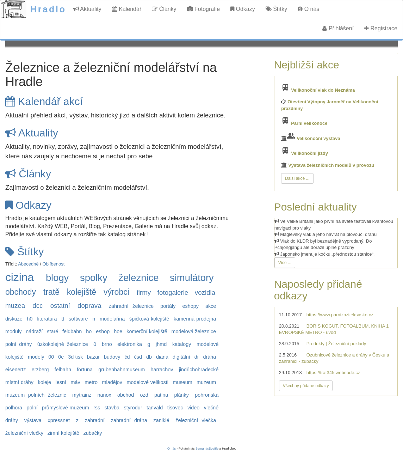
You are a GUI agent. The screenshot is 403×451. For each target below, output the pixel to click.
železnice (138, 277)
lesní (61, 382)
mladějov (112, 382)
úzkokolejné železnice (62, 344)
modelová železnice (194, 331)
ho (89, 331)
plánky (181, 395)
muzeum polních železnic (35, 395)
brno (107, 344)
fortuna (85, 369)
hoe (118, 331)
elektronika (129, 344)
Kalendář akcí (44, 101)
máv (75, 382)
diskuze (14, 319)
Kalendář (127, 9)
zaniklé (161, 420)
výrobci (116, 292)
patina (161, 395)
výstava (33, 420)
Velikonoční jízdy (309, 153)
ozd (144, 395)
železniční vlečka (195, 420)
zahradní (95, 420)
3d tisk (75, 357)
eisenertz (15, 369)
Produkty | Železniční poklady (336, 343)
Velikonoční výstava (318, 138)
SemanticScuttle (207, 448)
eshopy (190, 306)
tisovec (175, 407)
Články (164, 9)
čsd (138, 357)
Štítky (276, 9)
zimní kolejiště (63, 433)
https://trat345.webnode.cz (333, 372)
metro (91, 382)
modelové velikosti (147, 382)
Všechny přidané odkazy (306, 385)
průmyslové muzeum (65, 407)
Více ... (284, 262)
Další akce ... (297, 178)
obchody (20, 292)
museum (182, 382)
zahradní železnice (131, 306)
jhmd (161, 344)
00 (51, 357)
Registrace (380, 28)
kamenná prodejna (195, 319)
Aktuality (87, 9)
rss (96, 407)
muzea (15, 305)
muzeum (206, 382)
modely (36, 357)
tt (62, 319)
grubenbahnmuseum (121, 369)
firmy (144, 292)
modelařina (112, 319)
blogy (57, 277)
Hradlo (48, 9)
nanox (104, 395)
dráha (209, 357)
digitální (181, 357)
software (78, 319)
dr (196, 357)
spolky (93, 277)
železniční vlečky (24, 433)
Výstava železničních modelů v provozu (331, 165)
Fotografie (203, 9)
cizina (19, 277)
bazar (93, 357)
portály (167, 306)
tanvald (155, 407)
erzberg (40, 369)
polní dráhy (18, 344)
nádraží (34, 331)
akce (210, 306)
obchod (125, 395)
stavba (112, 407)
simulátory (192, 277)
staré (52, 331)
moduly (13, 331)
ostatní (60, 305)
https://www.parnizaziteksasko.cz (339, 314)
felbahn (63, 369)
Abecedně (28, 264)
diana (162, 357)
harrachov (161, 369)
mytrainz (81, 395)
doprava (89, 305)
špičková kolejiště (149, 319)
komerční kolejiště (146, 331)
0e (61, 357)
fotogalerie (172, 292)
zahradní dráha (129, 420)
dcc (37, 305)
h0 (30, 319)
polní (31, 407)
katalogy (181, 344)
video (193, 407)
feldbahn (72, 331)
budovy (112, 357)
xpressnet (59, 420)
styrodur (133, 407)
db (149, 357)
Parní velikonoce (309, 123)
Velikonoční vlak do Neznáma (323, 90)
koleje (44, 382)
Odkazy (242, 9)
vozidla (205, 292)
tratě (51, 292)
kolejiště (81, 292)
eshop (103, 331)
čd (127, 357)
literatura (47, 319)
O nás (308, 9)
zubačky (92, 433)
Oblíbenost (54, 264)
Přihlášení (338, 28)
